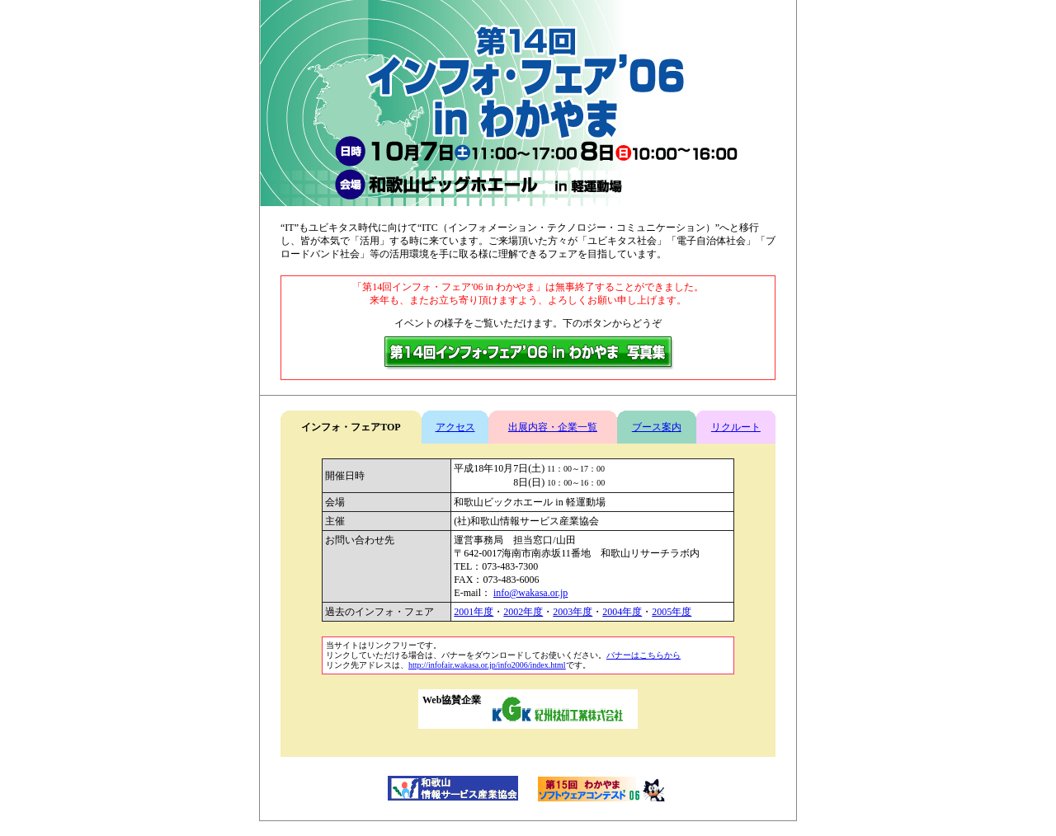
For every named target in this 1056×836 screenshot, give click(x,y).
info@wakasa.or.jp (530, 593)
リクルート (736, 427)
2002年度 (523, 612)
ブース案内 (656, 427)
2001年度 (473, 612)
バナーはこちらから (643, 655)
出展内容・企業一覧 (552, 427)
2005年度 (671, 612)
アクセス (455, 427)
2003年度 (572, 612)
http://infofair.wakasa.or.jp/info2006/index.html (487, 664)
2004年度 (622, 612)
